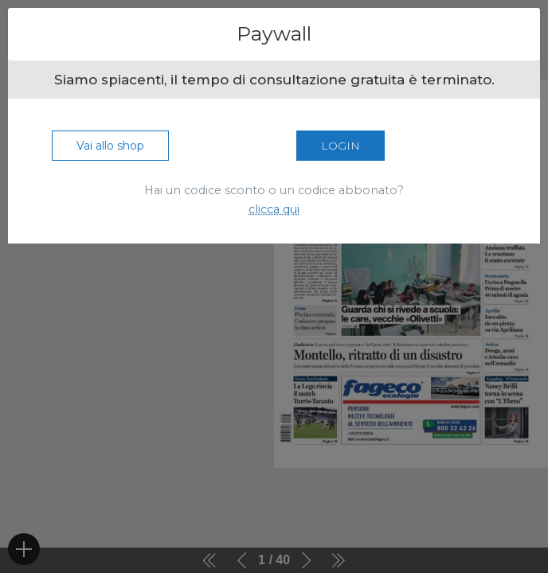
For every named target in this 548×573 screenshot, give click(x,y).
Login (340, 145)
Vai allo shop (110, 145)
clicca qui (274, 209)
